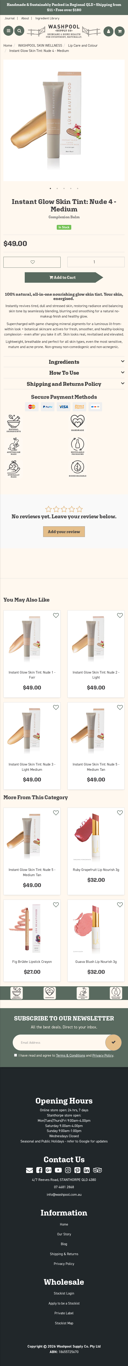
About (25, 18)
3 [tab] (64, 188)
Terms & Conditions (70, 1055)
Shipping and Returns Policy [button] (64, 384)
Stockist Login (64, 1293)
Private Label (64, 1313)
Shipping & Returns (64, 1254)
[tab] (64, 361)
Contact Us (64, 1159)
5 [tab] (77, 188)
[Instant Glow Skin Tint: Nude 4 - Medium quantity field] (96, 262)
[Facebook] (39, 1170)
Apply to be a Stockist (64, 1303)
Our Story (64, 1234)
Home (64, 1224)
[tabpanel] (64, 120)
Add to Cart (62, 277)
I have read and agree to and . (64, 1055)
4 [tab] (71, 188)
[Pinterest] (77, 1170)
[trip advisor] (97, 1170)
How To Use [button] (64, 372)
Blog (64, 1244)
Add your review (64, 531)
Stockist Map (64, 1323)
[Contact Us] (29, 1170)
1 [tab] (50, 188)
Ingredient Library (47, 18)
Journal (10, 18)
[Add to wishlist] (55, 616)
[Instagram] (68, 1170)
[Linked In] (87, 1170)
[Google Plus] (49, 1170)
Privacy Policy (102, 1055)
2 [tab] (57, 188)
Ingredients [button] (64, 362)
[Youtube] (58, 1170)
